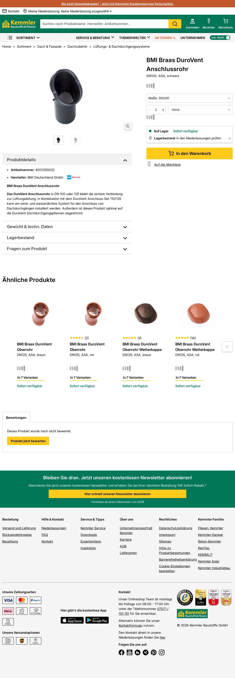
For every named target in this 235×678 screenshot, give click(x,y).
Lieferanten (128, 553)
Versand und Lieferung (19, 528)
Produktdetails (21, 159)
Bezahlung (10, 541)
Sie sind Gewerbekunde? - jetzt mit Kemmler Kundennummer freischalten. (117, 4)
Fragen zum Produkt (27, 248)
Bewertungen (16, 417)
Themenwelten (132, 38)
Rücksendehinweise (17, 535)
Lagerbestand (20, 237)
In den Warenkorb (189, 153)
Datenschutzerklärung (175, 528)
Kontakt (47, 541)
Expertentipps (91, 541)
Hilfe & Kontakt (53, 519)
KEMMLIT (205, 555)
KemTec (204, 548)
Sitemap (165, 541)
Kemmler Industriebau (214, 568)
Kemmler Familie (211, 519)
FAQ (45, 535)
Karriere (125, 539)
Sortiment (21, 38)
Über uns (126, 519)
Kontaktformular (131, 625)
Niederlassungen (54, 528)
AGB (123, 546)
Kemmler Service (93, 528)
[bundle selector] (200, 109)
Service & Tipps (92, 519)
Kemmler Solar (208, 561)
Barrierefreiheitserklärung (178, 559)
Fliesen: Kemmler (210, 528)
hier (162, 637)
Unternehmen (192, 38)
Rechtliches (168, 519)
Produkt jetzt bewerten (28, 441)
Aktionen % (165, 38)
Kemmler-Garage (210, 535)
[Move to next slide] (227, 346)
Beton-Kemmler (209, 541)
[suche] (110, 23)
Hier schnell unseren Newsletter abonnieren (117, 494)
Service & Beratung (93, 38)
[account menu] (192, 24)
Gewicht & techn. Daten (30, 226)
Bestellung (10, 519)
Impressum (167, 535)
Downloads (89, 535)
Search (174, 23)
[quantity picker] (156, 109)
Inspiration (88, 548)
